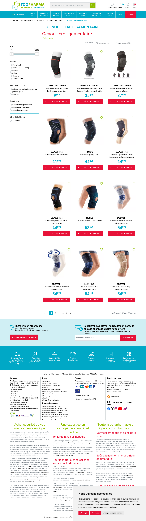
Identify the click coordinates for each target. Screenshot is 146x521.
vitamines (31, 482)
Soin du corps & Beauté (69, 15)
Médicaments (18, 15)
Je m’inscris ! (128, 338)
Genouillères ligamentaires (22, 105)
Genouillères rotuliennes (21, 107)
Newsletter (14, 392)
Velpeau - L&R (17, 79)
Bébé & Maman (56, 15)
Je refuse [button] (95, 513)
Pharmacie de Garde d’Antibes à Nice (54, 408)
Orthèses (15, 94)
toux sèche (42, 470)
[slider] (12, 54)
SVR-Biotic (131, 449)
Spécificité (14, 101)
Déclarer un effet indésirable (51, 390)
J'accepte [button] (84, 513)
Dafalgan (30, 468)
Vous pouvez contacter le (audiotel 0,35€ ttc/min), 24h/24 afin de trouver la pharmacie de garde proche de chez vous (55, 417)
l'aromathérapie (131, 466)
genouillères (71, 442)
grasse (12, 472)
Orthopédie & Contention (96, 15)
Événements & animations (51, 385)
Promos (131, 15)
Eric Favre (130, 475)
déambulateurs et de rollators (81, 480)
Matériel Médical (110, 15)
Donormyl (39, 476)
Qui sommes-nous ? (16, 390)
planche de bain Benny (59, 487)
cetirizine (22, 474)
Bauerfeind (16, 65)
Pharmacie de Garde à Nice (51, 406)
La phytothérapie (120, 466)
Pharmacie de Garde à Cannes (52, 413)
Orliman (15, 70)
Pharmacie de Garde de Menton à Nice (55, 411)
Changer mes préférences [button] (113, 513)
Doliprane (29, 466)
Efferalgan (21, 468)
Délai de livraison (17, 117)
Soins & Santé (32, 15)
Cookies (45, 398)
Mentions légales (48, 394)
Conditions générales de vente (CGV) (54, 392)
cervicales (83, 444)
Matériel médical (27, 20)
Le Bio (120, 15)
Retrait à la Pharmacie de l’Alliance (118, 390)
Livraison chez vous (114, 392)
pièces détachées (66, 501)
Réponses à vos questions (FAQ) (85, 399)
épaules (88, 444)
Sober (14, 73)
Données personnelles (49, 396)
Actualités (46, 381)
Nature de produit (17, 85)
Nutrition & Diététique (44, 15)
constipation (45, 472)
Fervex (45, 474)
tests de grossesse (29, 480)
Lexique (45, 388)
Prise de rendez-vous (49, 383)
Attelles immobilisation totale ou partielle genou (24, 90)
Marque (13, 61)
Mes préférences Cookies (50, 400)
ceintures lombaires (81, 442)
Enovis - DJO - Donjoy (20, 68)
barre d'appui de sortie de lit (79, 472)
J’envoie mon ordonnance (24, 337)
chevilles (63, 446)
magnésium (40, 480)
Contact (13, 394)
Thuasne (15, 76)
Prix (11, 46)
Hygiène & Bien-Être (83, 15)
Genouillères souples (20, 110)
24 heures (16, 121)
